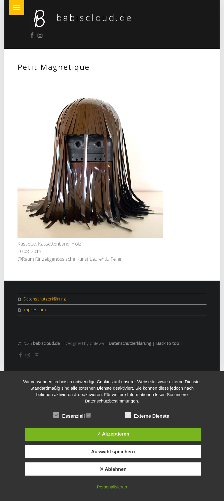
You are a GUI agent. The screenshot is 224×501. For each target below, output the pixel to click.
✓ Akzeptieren (113, 433)
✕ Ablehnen (113, 469)
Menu (16, 7)
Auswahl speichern (113, 451)
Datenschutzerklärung (44, 299)
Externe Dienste (150, 415)
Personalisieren (112, 486)
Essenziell (72, 415)
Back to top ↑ (169, 343)
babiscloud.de (94, 18)
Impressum (34, 309)
